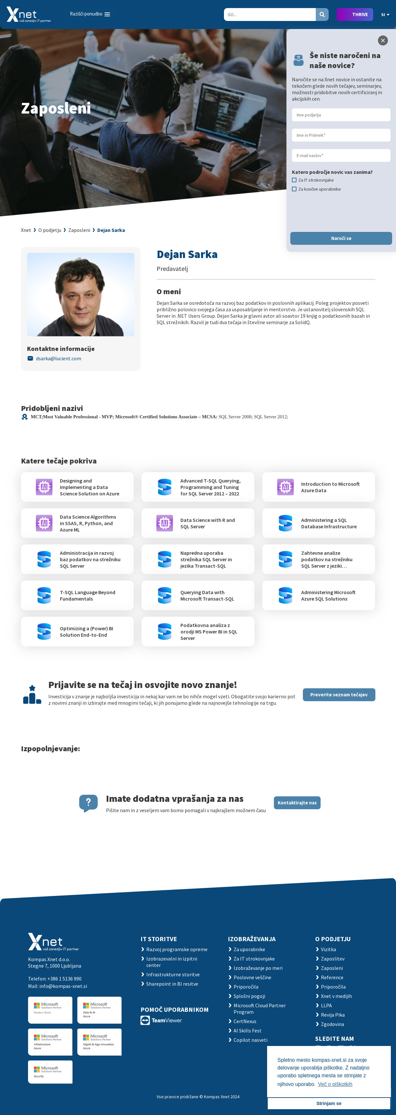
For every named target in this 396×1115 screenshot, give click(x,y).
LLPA (326, 1005)
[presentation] (341, 211)
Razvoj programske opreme (177, 949)
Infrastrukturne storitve (173, 974)
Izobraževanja (251, 939)
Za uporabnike (249, 949)
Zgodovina (332, 1024)
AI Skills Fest (248, 1030)
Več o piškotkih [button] (335, 1084)
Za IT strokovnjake (254, 958)
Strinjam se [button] (329, 1103)
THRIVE (360, 14)
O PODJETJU (333, 939)
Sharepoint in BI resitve (172, 984)
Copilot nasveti (250, 1040)
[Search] (270, 14)
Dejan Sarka (111, 230)
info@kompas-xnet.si (63, 986)
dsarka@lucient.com (58, 358)
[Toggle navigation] (90, 14)
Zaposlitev (332, 958)
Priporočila (246, 986)
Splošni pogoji (249, 996)
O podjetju (49, 230)
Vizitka (328, 949)
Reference (332, 977)
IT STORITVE (158, 939)
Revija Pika (333, 1014)
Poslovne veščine (252, 977)
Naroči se (341, 238)
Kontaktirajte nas (297, 803)
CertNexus (245, 1021)
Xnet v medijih (336, 996)
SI (385, 14)
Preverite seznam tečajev (339, 695)
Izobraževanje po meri (258, 968)
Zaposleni (79, 230)
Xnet (26, 230)
